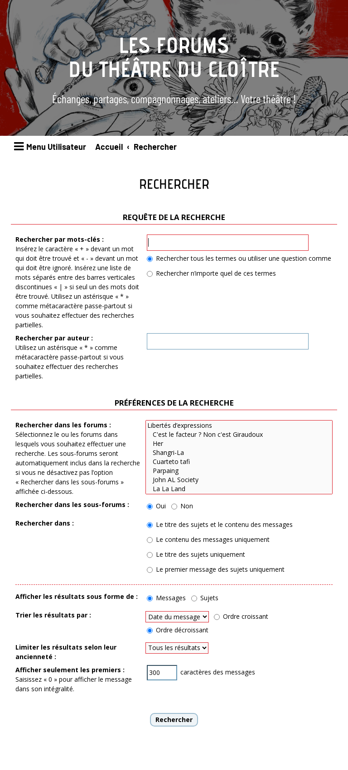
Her (239, 443)
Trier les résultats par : (53, 615)
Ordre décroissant (177, 630)
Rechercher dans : (44, 523)
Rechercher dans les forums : (63, 425)
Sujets (204, 597)
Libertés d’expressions (239, 425)
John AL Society (239, 479)
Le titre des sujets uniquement (196, 554)
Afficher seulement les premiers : (70, 669)
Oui (156, 506)
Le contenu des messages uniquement (208, 539)
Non (182, 506)
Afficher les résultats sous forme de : (76, 596)
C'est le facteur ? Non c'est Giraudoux (239, 434)
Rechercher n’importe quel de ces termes (211, 273)
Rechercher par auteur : (54, 338)
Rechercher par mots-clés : (59, 239)
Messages (166, 597)
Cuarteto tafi (239, 461)
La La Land (239, 488)
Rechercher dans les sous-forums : (72, 504)
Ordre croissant (241, 616)
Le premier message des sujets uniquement (216, 569)
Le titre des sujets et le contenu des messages (220, 524)
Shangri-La (239, 452)
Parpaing (239, 470)
